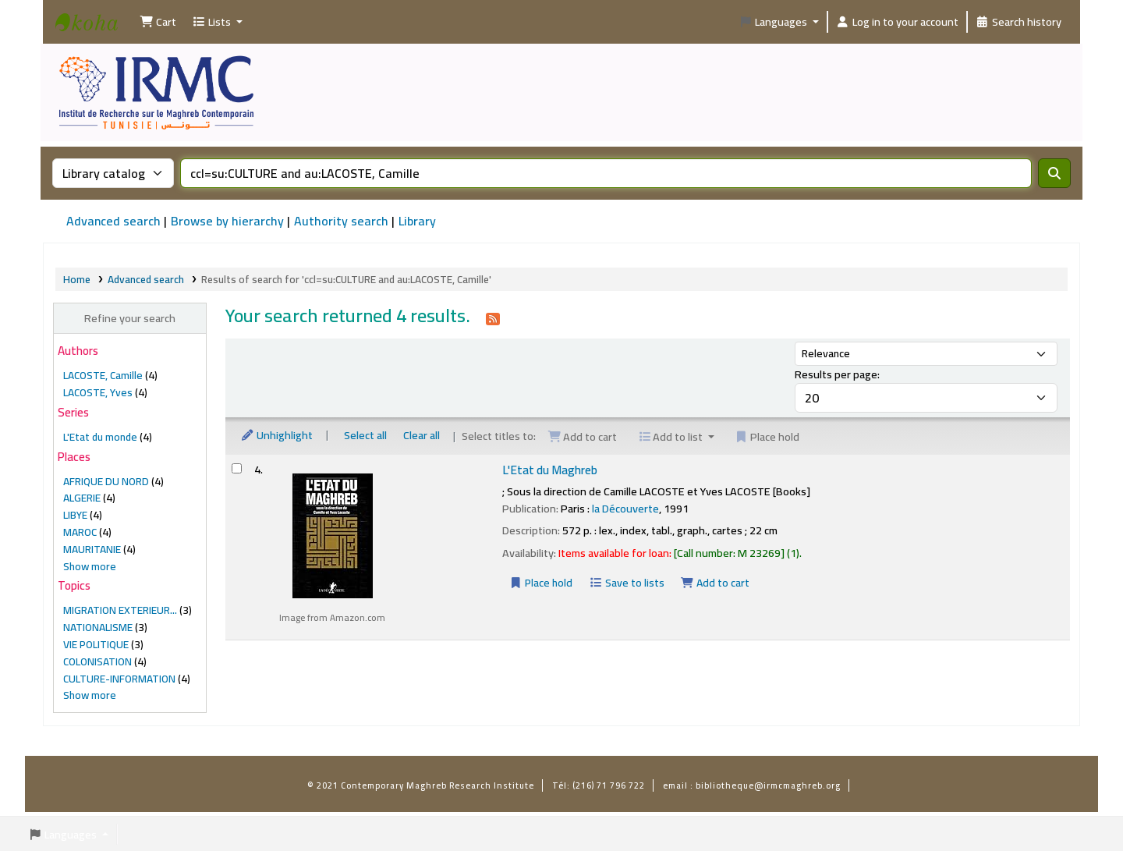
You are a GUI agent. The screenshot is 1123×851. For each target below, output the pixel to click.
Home (76, 279)
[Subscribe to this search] (493, 317)
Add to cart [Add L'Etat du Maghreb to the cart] (715, 583)
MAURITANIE (92, 549)
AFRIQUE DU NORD (106, 481)
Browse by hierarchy (227, 220)
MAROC (80, 532)
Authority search (341, 220)
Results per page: (837, 374)
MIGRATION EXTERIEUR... (120, 610)
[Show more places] (89, 566)
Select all (365, 434)
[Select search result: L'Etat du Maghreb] (237, 468)
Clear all (421, 434)
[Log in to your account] (897, 22)
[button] (157, 22)
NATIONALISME (98, 627)
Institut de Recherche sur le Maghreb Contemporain (94, 35)
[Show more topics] (89, 695)
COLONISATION (97, 661)
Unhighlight (276, 434)
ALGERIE (82, 498)
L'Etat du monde (100, 437)
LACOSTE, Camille (103, 375)
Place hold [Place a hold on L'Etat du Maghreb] (541, 583)
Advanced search (113, 220)
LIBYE (75, 515)
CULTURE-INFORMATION (119, 678)
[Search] (1054, 173)
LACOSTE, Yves (98, 392)
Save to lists (626, 583)
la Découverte (625, 508)
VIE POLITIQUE (96, 644)
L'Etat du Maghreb (549, 470)
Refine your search (129, 317)
